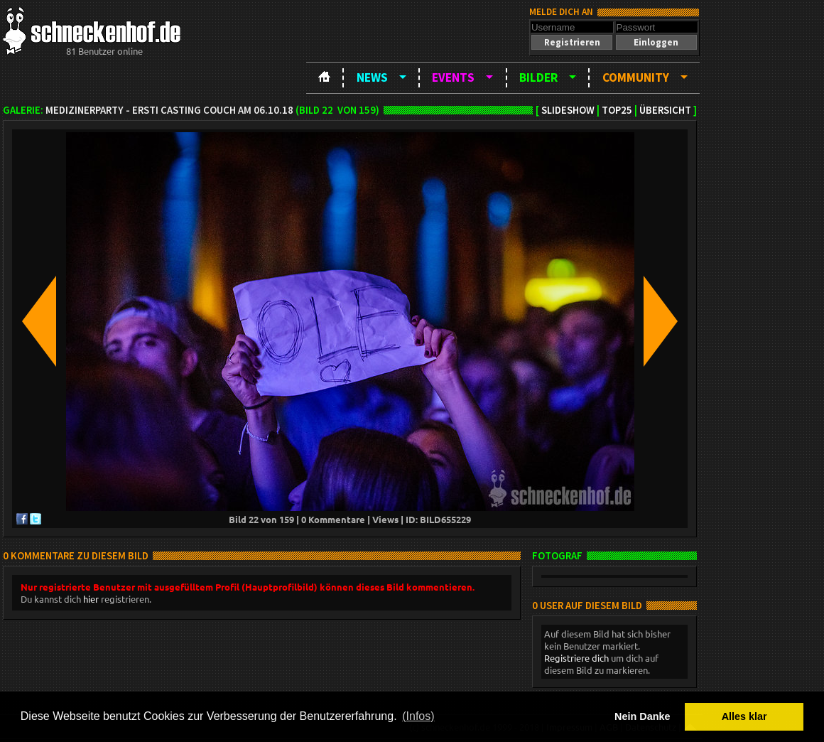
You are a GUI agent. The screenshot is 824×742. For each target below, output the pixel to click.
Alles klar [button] (744, 716)
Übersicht (665, 110)
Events (453, 77)
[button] (571, 42)
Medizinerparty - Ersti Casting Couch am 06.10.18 (169, 110)
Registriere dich (576, 658)
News (372, 77)
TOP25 (617, 110)
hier (91, 599)
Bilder (538, 77)
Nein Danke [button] (642, 716)
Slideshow (568, 110)
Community (635, 77)
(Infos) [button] (418, 716)
